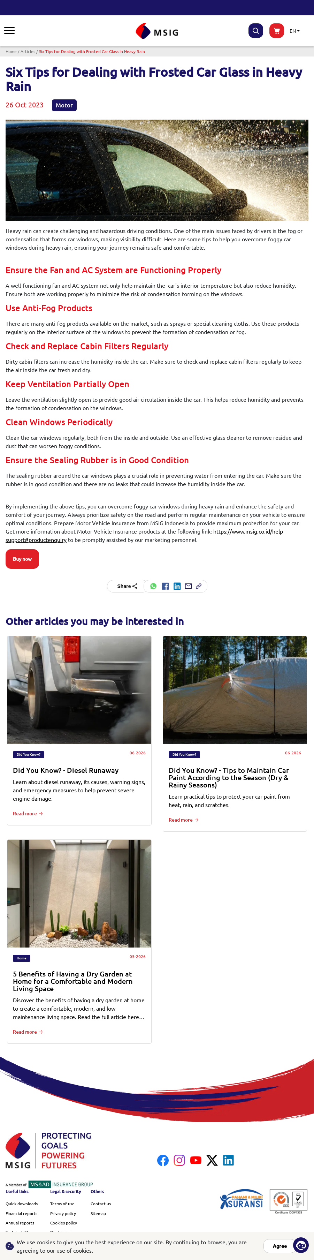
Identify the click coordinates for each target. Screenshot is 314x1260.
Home (11, 51)
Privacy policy (63, 1213)
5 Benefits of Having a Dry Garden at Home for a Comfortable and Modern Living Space (73, 981)
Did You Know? (28, 754)
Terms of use (62, 1203)
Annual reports (20, 1222)
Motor (64, 105)
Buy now (22, 559)
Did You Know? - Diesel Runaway (65, 770)
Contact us (101, 1203)
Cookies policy (63, 1222)
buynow (276, 30)
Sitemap (98, 1213)
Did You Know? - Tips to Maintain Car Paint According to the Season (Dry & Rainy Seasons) (229, 777)
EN (293, 31)
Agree (280, 1246)
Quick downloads (22, 1203)
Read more (25, 813)
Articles (28, 51)
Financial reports (21, 1213)
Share (127, 586)
